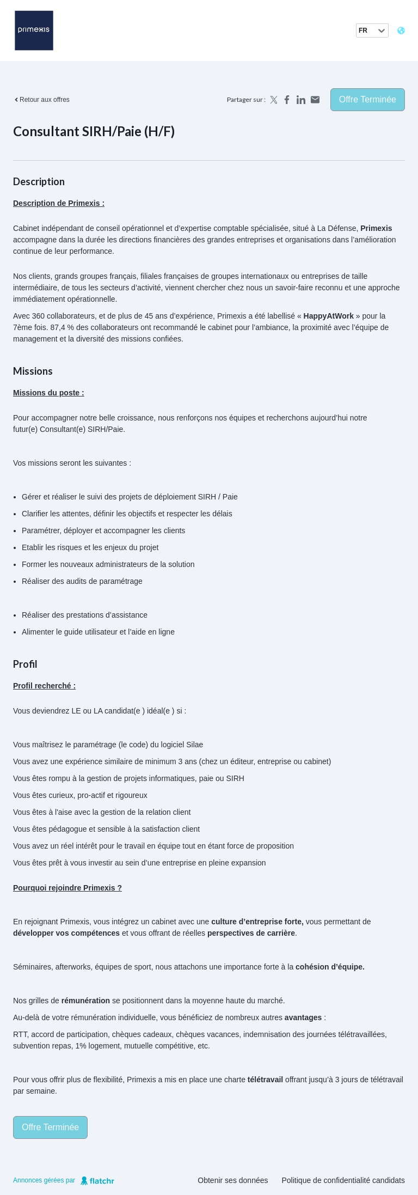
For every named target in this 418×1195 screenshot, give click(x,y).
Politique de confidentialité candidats (343, 1180)
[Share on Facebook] (286, 99)
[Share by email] (315, 99)
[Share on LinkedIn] (301, 99)
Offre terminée (367, 99)
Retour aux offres (41, 99)
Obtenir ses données (233, 1180)
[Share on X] (272, 99)
